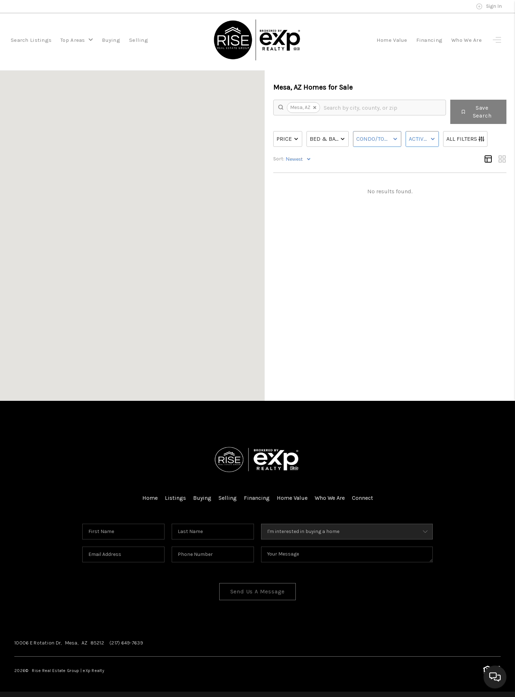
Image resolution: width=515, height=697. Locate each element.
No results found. (389, 191)
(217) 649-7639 (126, 643)
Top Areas (76, 40)
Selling (138, 40)
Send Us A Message (257, 591)
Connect (362, 497)
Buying (111, 40)
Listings (175, 497)
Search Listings (31, 40)
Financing (429, 40)
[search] (382, 107)
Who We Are (466, 40)
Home (150, 497)
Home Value (392, 40)
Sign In (489, 6)
